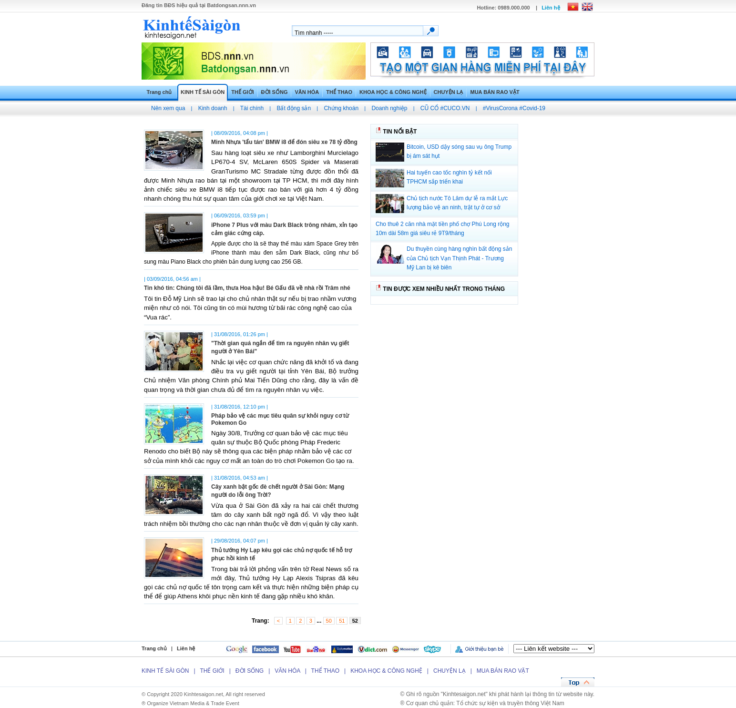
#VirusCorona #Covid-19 (514, 108)
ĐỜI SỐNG (274, 92)
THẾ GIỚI (242, 92)
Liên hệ (551, 7)
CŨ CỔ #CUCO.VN (445, 108)
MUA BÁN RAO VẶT (494, 92)
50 (329, 621)
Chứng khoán (341, 108)
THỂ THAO (339, 92)
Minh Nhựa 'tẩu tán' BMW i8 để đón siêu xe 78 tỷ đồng (284, 142)
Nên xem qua (168, 108)
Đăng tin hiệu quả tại (199, 5)
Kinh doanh (212, 108)
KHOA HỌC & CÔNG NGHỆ (392, 92)
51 (342, 621)
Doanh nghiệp (389, 108)
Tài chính (252, 108)
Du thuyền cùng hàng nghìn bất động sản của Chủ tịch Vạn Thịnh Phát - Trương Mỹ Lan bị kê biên (459, 258)
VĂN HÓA (307, 92)
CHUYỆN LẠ (448, 92)
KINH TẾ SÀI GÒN (203, 92)
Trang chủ (159, 92)
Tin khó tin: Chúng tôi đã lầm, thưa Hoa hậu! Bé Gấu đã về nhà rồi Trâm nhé (247, 288)
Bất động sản (293, 108)
